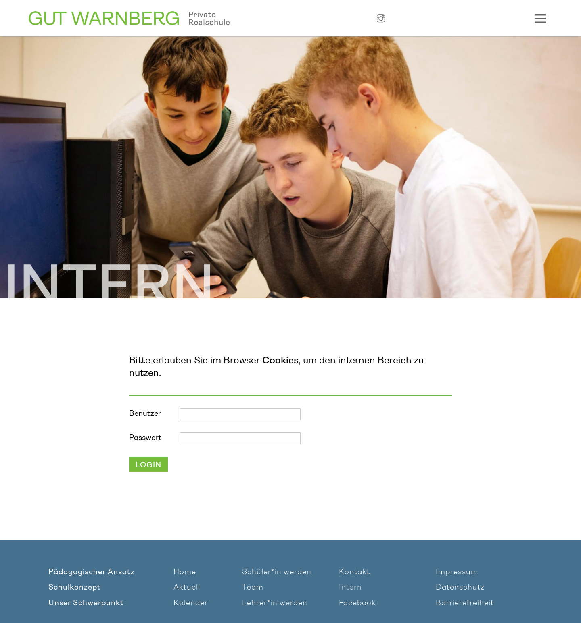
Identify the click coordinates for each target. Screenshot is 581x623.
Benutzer (145, 413)
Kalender (190, 602)
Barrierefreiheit (465, 602)
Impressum (457, 571)
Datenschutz (460, 587)
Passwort (145, 437)
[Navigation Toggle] (540, 18)
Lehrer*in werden (274, 602)
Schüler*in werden (276, 571)
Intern (350, 587)
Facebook (357, 602)
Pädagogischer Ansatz (91, 571)
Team (252, 587)
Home (184, 571)
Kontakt (354, 571)
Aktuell (186, 587)
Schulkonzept (74, 587)
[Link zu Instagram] (381, 19)
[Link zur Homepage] (129, 18)
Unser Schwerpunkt (86, 602)
